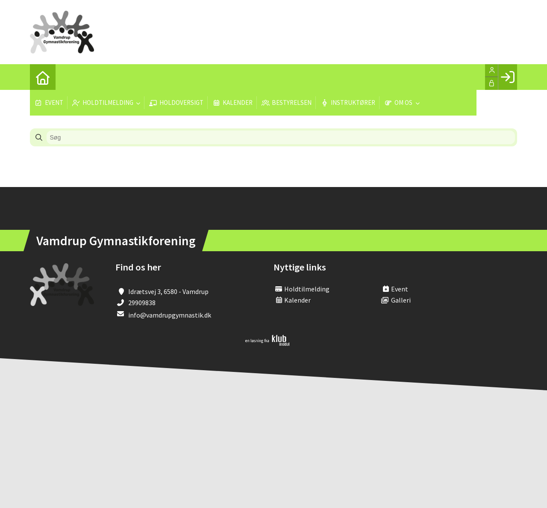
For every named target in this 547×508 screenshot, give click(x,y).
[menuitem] (43, 77)
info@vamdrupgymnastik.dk (169, 315)
